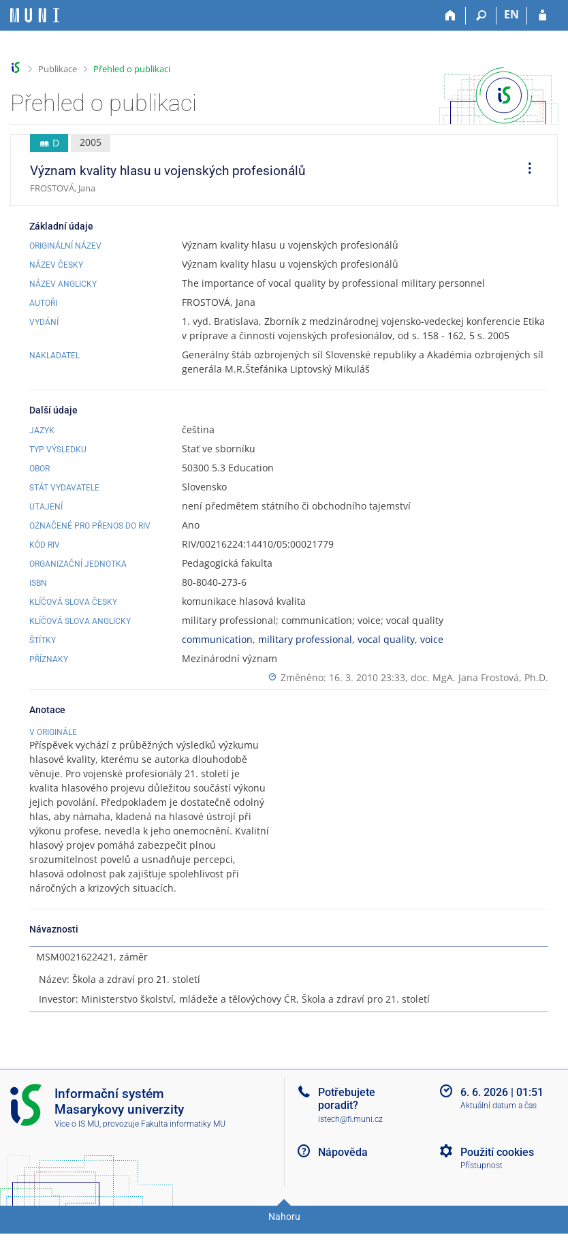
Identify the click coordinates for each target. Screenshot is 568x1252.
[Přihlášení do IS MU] (542, 16)
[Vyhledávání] (481, 16)
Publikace (57, 69)
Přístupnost (481, 1190)
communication (217, 639)
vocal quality (386, 639)
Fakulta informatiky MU (183, 1148)
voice (431, 639)
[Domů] (450, 16)
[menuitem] (525, 170)
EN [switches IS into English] (511, 14)
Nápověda (343, 1176)
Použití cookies (497, 1176)
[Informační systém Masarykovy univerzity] (34, 15)
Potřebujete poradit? (346, 1123)
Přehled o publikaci (131, 69)
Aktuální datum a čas (498, 1131)
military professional (305, 639)
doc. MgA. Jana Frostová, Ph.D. (479, 677)
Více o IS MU (76, 1148)
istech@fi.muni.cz (350, 1143)
